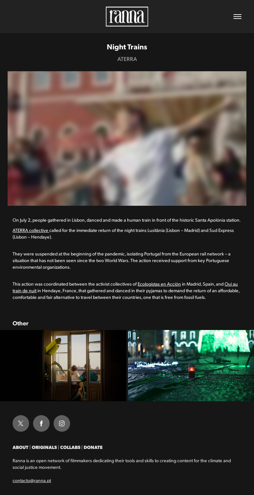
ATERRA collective (31, 230)
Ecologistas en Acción (159, 284)
